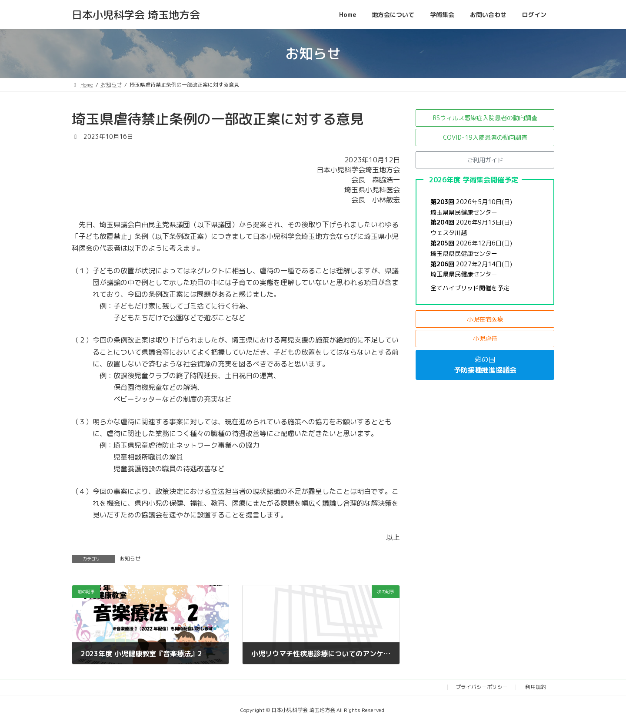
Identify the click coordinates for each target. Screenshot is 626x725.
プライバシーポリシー (482, 687)
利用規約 (535, 687)
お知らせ (130, 558)
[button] (485, 118)
